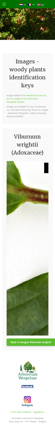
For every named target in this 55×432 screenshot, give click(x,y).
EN (43, 5)
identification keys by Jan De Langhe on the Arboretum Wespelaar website (26, 98)
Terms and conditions (21, 412)
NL (25, 5)
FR (34, 5)
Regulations (38, 412)
